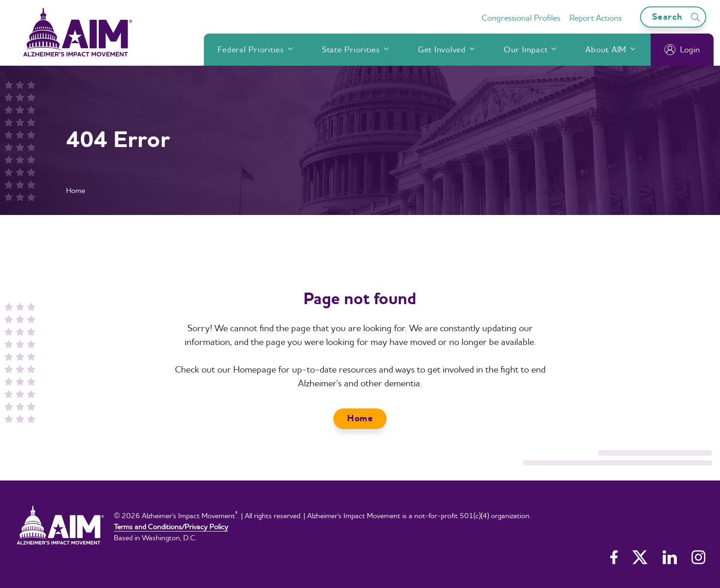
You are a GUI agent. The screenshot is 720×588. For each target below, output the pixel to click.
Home (75, 190)
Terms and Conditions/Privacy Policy (171, 526)
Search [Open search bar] (677, 17)
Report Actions (595, 17)
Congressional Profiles (521, 17)
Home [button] (360, 418)
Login (682, 49)
